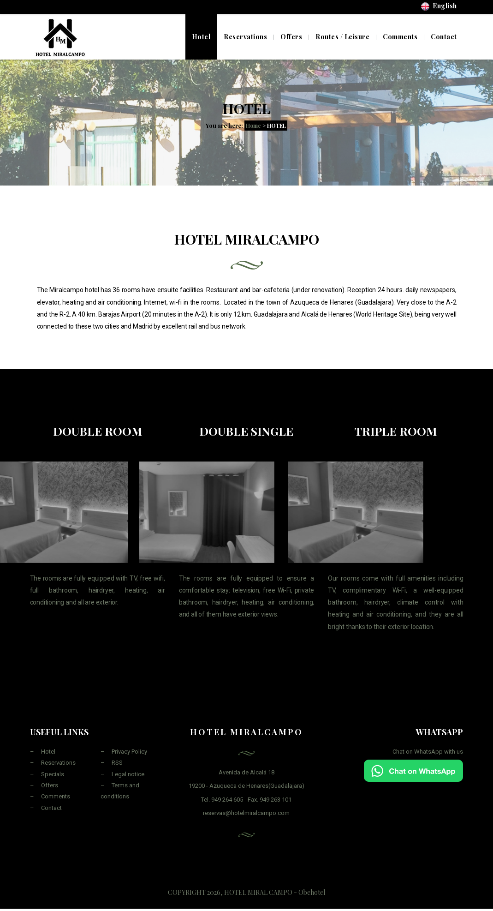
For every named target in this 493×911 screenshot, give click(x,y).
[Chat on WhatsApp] (413, 770)
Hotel (201, 36)
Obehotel (311, 892)
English (439, 6)
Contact (51, 807)
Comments (55, 796)
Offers (49, 785)
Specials (52, 774)
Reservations (58, 762)
